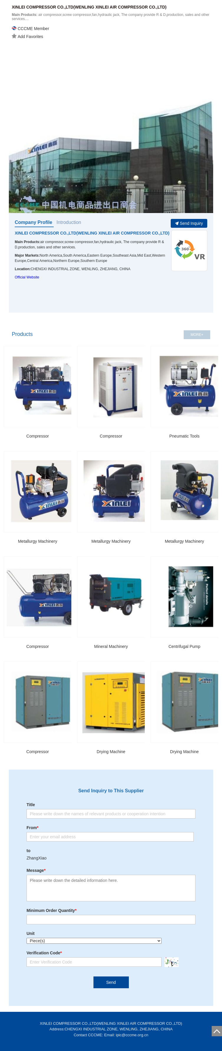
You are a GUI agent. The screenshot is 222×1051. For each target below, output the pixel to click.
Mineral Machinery (111, 646)
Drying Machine (111, 751)
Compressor (37, 436)
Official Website (27, 277)
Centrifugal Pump (184, 646)
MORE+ (196, 335)
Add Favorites (27, 36)
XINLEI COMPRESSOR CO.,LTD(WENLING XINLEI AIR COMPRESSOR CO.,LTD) (92, 233)
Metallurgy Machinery (37, 541)
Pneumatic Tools (184, 436)
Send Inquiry (189, 223)
